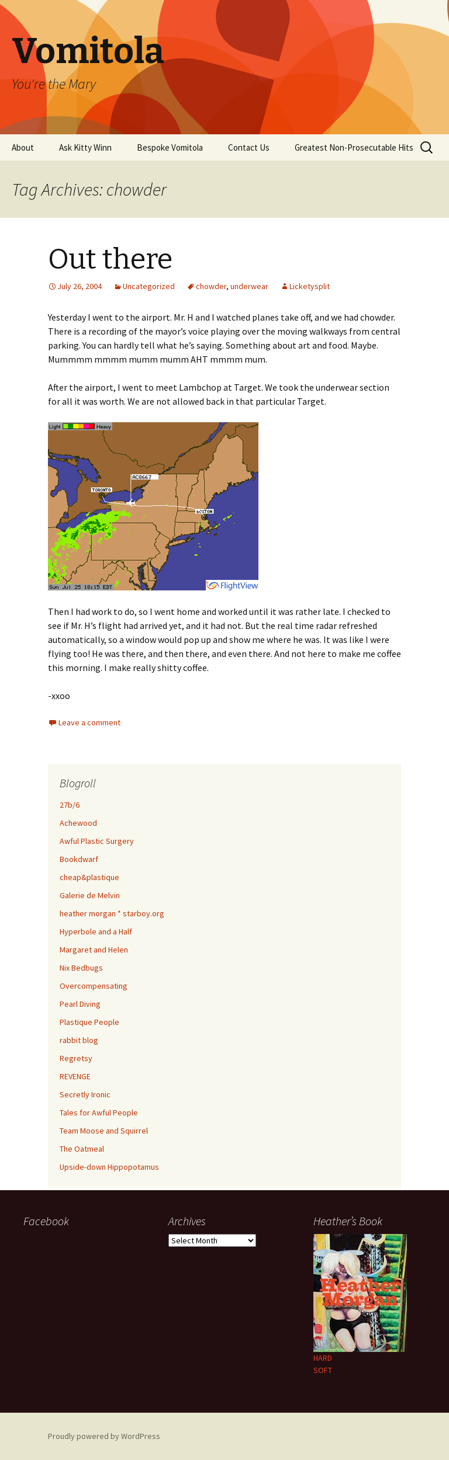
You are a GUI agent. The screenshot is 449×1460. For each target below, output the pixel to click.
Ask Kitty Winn (85, 147)
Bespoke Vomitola (170, 147)
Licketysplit (309, 286)
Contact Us (249, 147)
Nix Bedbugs (81, 967)
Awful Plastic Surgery (97, 841)
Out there (110, 259)
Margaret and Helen (94, 949)
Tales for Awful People (99, 1112)
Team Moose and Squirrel (104, 1130)
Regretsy (76, 1058)
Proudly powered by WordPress (104, 1436)
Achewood (78, 823)
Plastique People (89, 1022)
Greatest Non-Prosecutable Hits (354, 147)
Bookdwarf (79, 859)
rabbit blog (79, 1040)
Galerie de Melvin (90, 895)
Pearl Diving (80, 1004)
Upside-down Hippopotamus (109, 1167)
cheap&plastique (89, 877)
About (23, 147)
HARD (322, 1358)
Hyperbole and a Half (96, 931)
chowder (211, 286)
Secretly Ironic (85, 1094)
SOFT (322, 1370)
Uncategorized (149, 286)
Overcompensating (93, 986)
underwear (249, 286)
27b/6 (70, 804)
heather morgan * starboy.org (112, 913)
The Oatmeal (82, 1148)
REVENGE (75, 1076)
